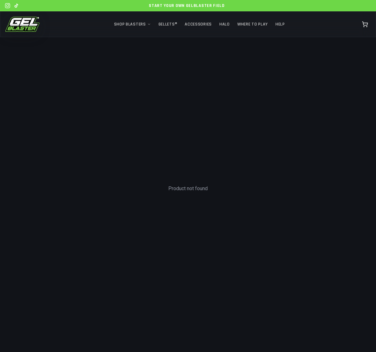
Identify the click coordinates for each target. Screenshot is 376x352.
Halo (224, 24)
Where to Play (252, 24)
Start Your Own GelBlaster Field (187, 6)
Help (280, 24)
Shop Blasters (132, 24)
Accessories (198, 24)
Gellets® (168, 24)
